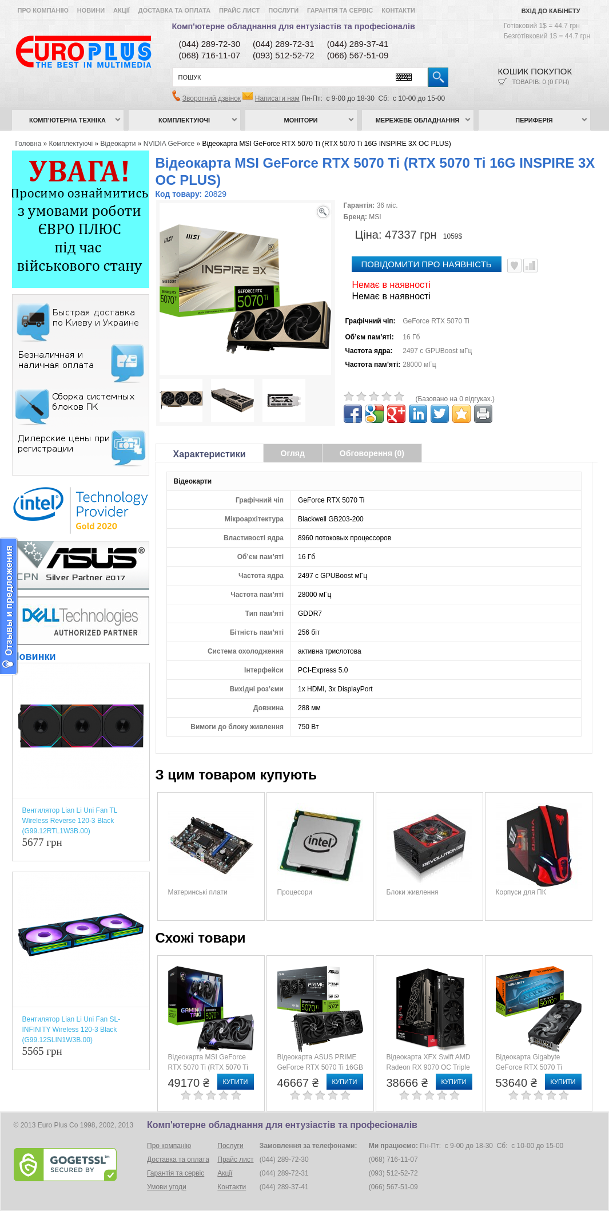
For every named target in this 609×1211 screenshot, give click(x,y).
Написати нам (277, 98)
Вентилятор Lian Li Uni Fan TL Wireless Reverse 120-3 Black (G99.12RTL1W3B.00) (69, 820)
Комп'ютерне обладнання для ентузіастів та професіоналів (293, 26)
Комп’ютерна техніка (67, 120)
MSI (375, 217)
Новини (91, 10)
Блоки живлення (413, 892)
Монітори (301, 120)
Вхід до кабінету (551, 10)
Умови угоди (166, 1187)
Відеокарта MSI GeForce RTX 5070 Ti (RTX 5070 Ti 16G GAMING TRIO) (208, 1067)
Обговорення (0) (372, 453)
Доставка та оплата (174, 10)
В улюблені (514, 265)
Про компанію (43, 10)
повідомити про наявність (426, 264)
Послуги (283, 10)
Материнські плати (198, 892)
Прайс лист (239, 10)
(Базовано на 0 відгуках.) (455, 399)
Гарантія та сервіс (340, 10)
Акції (121, 10)
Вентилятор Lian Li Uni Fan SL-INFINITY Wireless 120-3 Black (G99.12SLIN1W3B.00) (71, 1029)
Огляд (293, 453)
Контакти (398, 10)
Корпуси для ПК (521, 892)
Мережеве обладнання (418, 120)
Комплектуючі (184, 120)
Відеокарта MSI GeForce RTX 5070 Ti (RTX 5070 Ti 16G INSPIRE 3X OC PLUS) (326, 144)
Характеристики (209, 454)
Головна (28, 144)
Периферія (534, 120)
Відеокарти (118, 144)
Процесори (295, 892)
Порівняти (530, 265)
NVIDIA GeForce (169, 144)
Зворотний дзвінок (211, 98)
